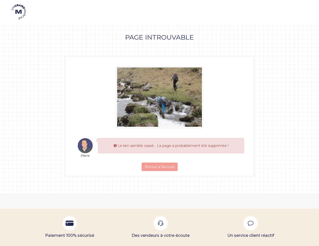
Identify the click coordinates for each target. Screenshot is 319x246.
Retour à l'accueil (159, 167)
